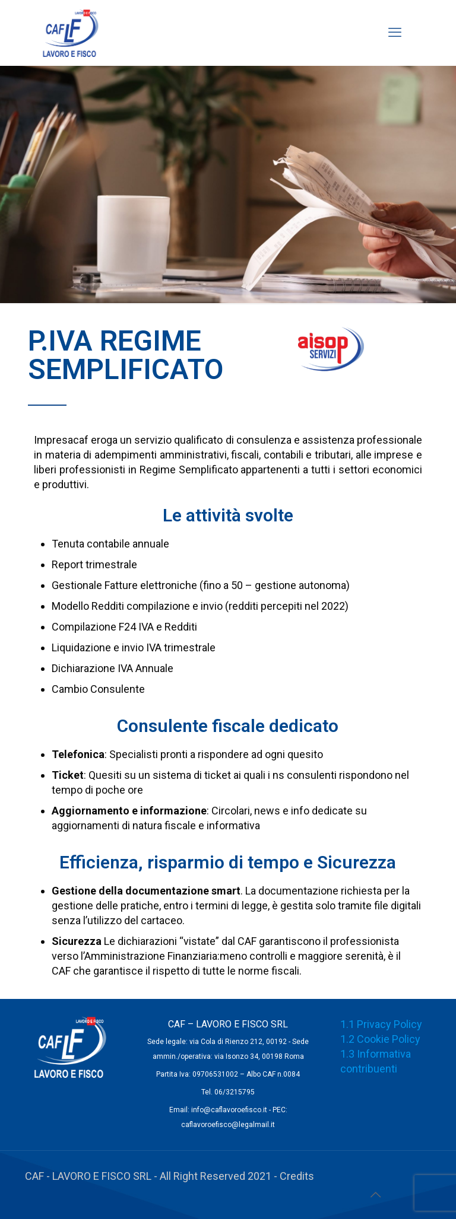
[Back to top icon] (375, 1194)
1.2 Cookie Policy (380, 1039)
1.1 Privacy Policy (381, 1024)
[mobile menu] (395, 33)
